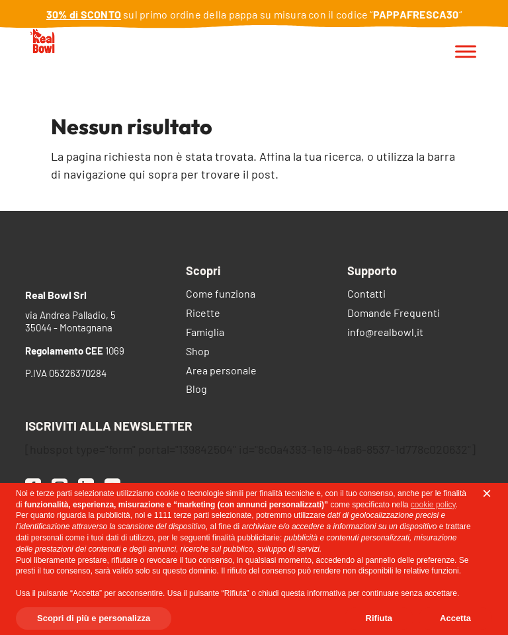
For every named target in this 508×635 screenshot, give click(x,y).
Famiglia (205, 333)
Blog (196, 390)
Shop (198, 352)
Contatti (366, 295)
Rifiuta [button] (379, 618)
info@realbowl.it (385, 333)
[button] (487, 493)
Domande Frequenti (393, 314)
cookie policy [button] (433, 504)
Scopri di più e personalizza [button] (93, 618)
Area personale (221, 371)
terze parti (191, 515)
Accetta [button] (455, 618)
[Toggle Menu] (465, 52)
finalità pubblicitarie (246, 537)
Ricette (203, 314)
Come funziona (220, 295)
